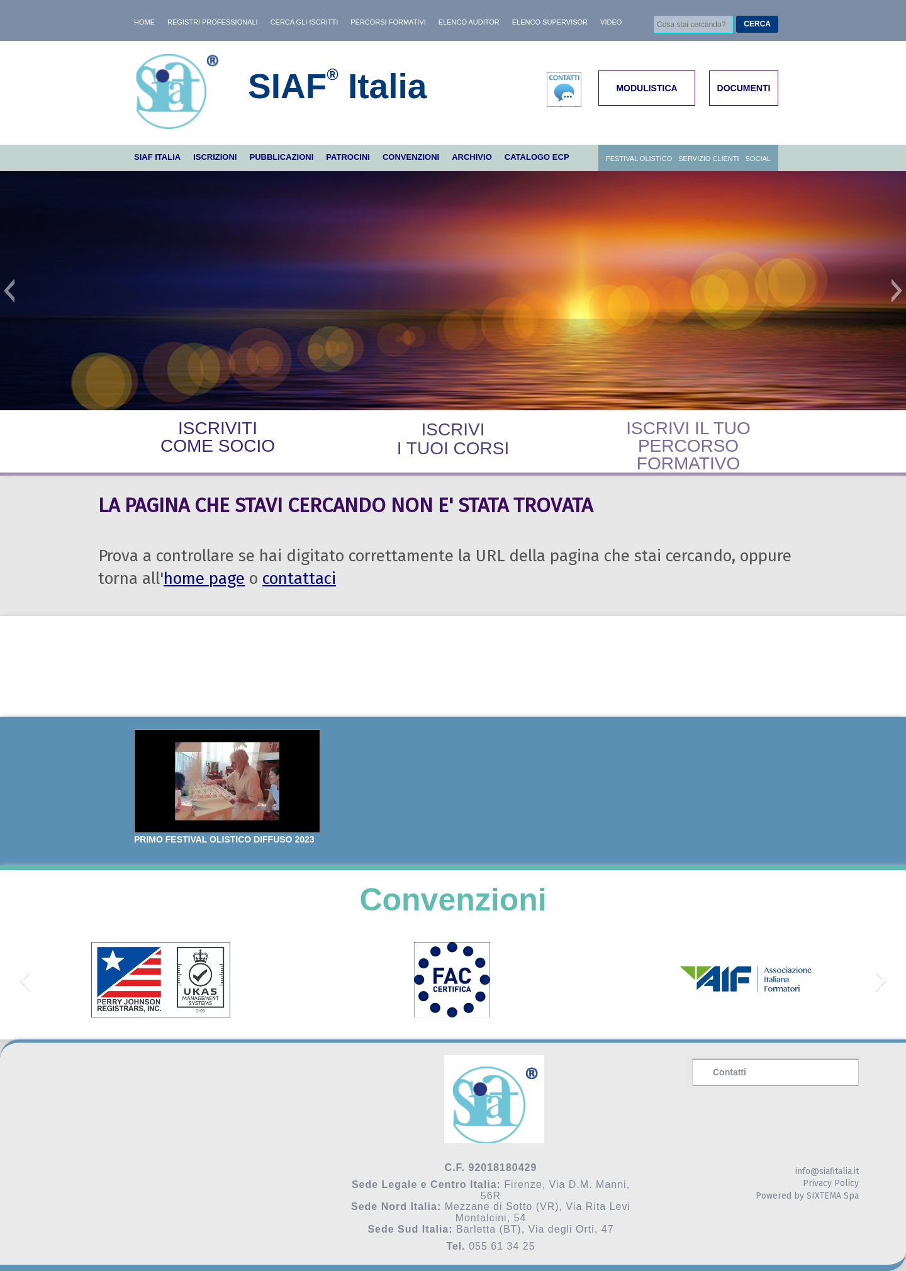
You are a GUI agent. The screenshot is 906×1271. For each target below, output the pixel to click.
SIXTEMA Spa (833, 1195)
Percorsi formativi (388, 22)
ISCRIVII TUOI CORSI (453, 439)
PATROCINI (348, 157)
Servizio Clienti (708, 158)
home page (204, 578)
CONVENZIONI (411, 157)
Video (611, 22)
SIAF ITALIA (157, 157)
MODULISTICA (646, 88)
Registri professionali (212, 22)
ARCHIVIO (472, 157)
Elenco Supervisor (550, 22)
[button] (9, 290)
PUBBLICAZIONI (281, 157)
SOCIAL (758, 158)
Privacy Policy (831, 1183)
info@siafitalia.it (827, 1171)
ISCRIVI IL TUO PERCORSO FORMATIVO (688, 445)
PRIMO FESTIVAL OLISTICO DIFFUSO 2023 (224, 839)
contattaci (299, 578)
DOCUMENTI (744, 88)
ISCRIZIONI (215, 157)
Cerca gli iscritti (304, 22)
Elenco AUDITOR (469, 22)
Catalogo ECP (537, 157)
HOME (144, 22)
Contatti (729, 1072)
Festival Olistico (639, 158)
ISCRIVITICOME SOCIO (217, 437)
